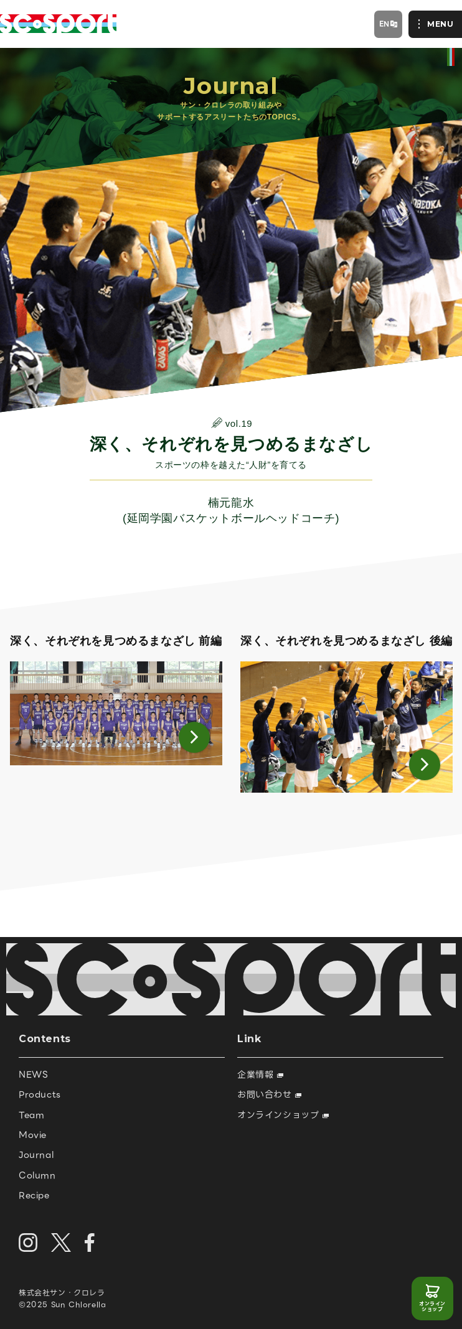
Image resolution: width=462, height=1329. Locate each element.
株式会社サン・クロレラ (62, 1293)
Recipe (34, 1195)
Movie (33, 1135)
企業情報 (260, 1074)
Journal (36, 1155)
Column (37, 1175)
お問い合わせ (269, 1094)
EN (384, 23)
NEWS (33, 1074)
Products (40, 1094)
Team (31, 1115)
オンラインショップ (432, 1307)
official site (451, 57)
